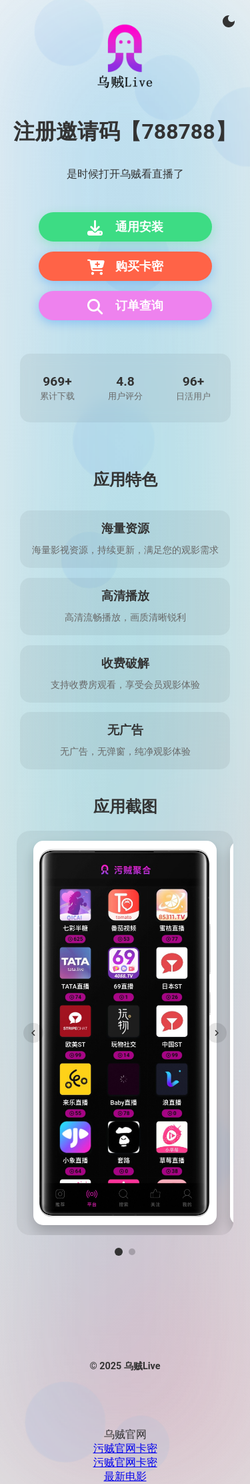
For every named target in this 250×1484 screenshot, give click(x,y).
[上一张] (33, 1033)
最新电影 (125, 1476)
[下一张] (217, 1033)
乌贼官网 (125, 1434)
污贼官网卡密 (125, 1448)
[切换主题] (228, 21)
